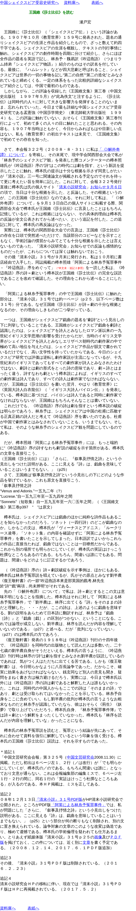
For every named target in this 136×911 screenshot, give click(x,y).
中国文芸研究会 (80, 757)
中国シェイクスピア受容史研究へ (29, 2)
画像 (98, 837)
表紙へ (97, 2)
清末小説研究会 (72, 187)
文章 (86, 842)
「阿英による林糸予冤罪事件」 (78, 805)
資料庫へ (72, 2)
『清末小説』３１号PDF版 (58, 799)
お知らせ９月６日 (106, 187)
